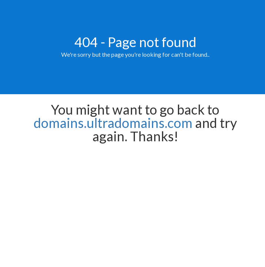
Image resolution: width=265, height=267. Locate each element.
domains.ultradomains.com (113, 123)
